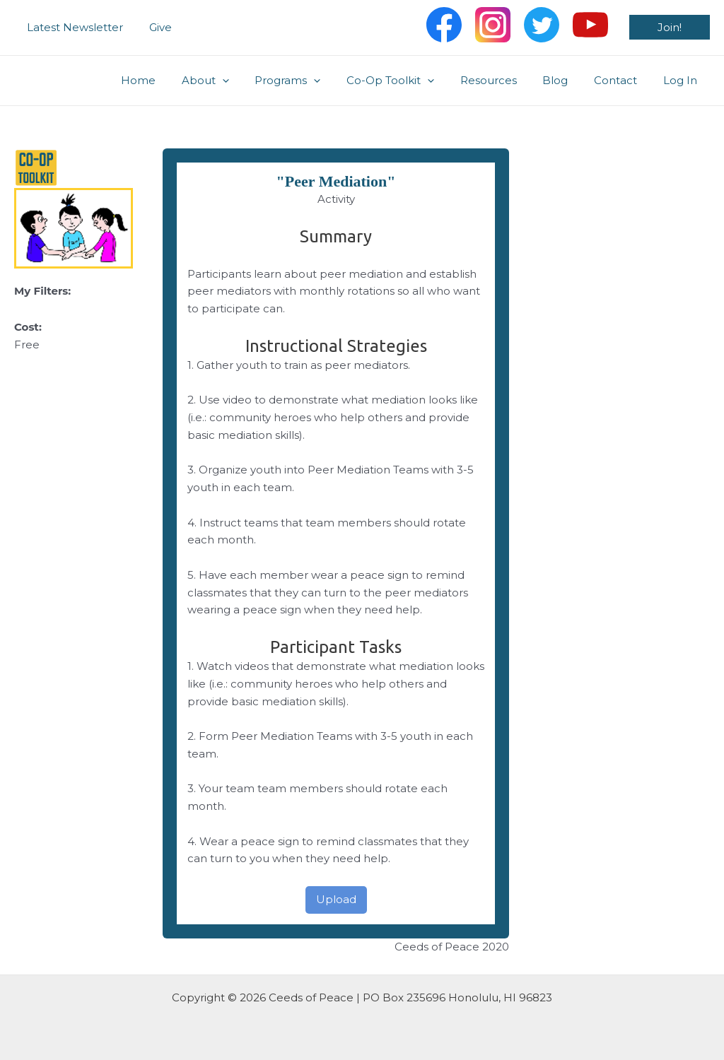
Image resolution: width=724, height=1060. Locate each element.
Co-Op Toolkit (411, 80)
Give (153, 27)
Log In (682, 80)
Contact (622, 80)
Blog (567, 80)
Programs (313, 80)
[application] (252, 80)
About (235, 80)
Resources (505, 80)
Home (173, 80)
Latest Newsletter (73, 27)
